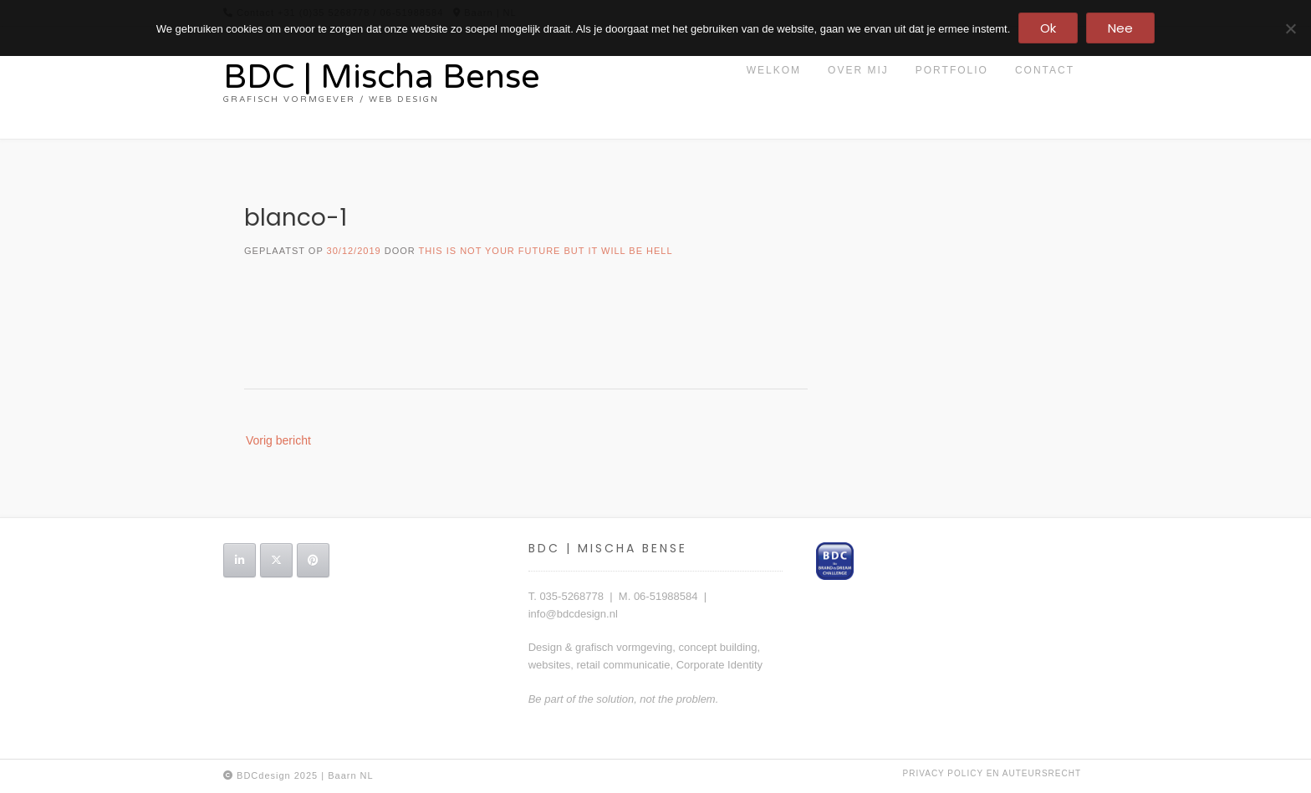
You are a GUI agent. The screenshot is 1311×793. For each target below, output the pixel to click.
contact (1044, 70)
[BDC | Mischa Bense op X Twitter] (276, 560)
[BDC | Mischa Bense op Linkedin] (239, 560)
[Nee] (1290, 28)
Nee (1120, 28)
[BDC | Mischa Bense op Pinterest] (313, 560)
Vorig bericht (278, 440)
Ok (1048, 28)
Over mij (858, 70)
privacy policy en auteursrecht (992, 773)
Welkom (774, 70)
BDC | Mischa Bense (381, 77)
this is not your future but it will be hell (546, 251)
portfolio (952, 70)
